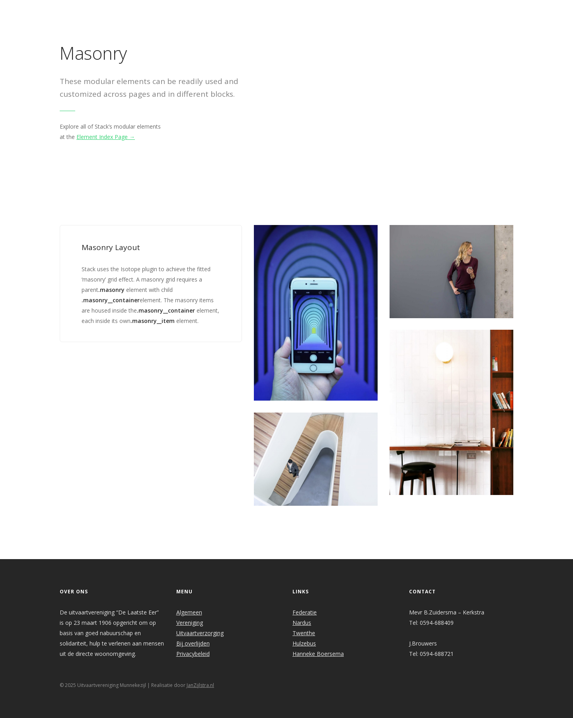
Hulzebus (304, 643)
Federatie (304, 612)
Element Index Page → (105, 137)
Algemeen (189, 612)
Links (396, 10)
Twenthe (303, 633)
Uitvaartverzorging (200, 633)
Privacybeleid (193, 653)
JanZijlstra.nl (200, 685)
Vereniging (189, 622)
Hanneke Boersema (318, 653)
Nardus (301, 622)
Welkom (223, 10)
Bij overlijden (193, 643)
